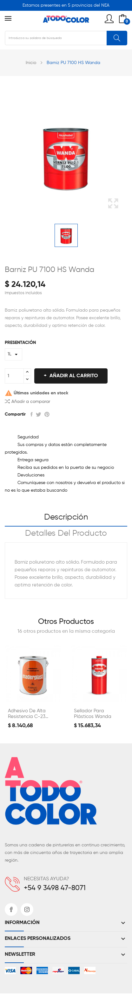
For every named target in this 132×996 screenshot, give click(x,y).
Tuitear (38, 414)
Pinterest (47, 414)
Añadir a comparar (27, 401)
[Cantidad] (14, 376)
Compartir (31, 414)
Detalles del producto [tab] (66, 533)
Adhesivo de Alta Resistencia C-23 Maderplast (27, 714)
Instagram (27, 909)
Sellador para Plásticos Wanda (92, 713)
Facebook (11, 909)
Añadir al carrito (73, 375)
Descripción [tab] (66, 517)
